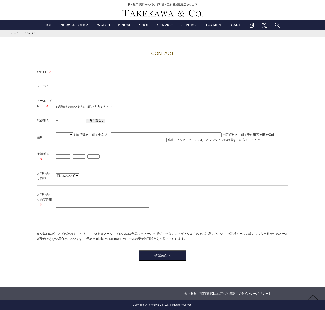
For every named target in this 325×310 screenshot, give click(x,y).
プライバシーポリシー (253, 293)
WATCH (103, 25)
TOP (48, 25)
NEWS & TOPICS (74, 25)
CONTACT (189, 25)
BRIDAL (124, 25)
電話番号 (43, 154)
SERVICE (165, 25)
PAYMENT (214, 25)
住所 (40, 137)
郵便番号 (43, 121)
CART (236, 25)
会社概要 (190, 293)
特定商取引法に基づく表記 (217, 293)
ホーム (15, 33)
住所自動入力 (95, 121)
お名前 (41, 72)
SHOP (144, 25)
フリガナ (43, 86)
